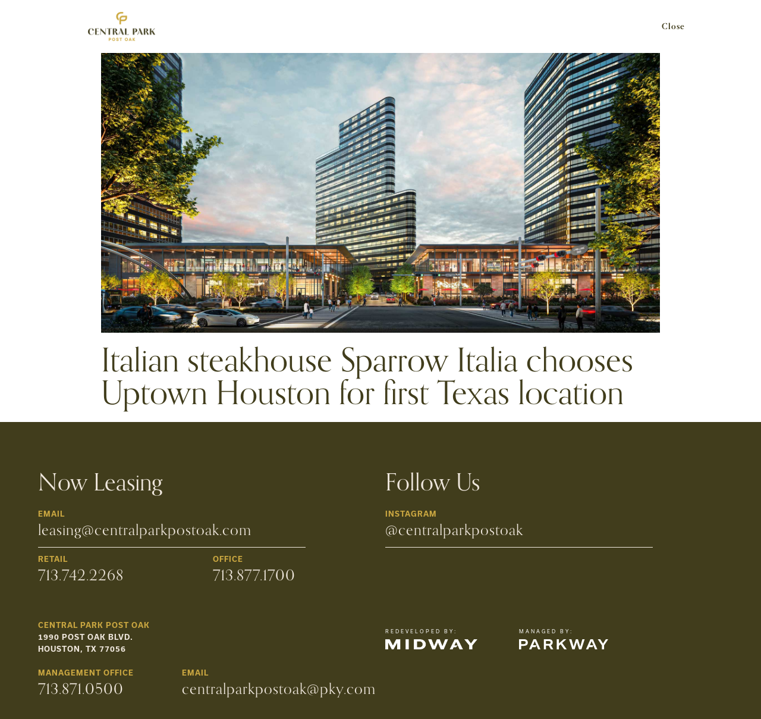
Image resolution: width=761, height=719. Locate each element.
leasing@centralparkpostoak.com (144, 530)
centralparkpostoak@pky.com (279, 689)
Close (673, 27)
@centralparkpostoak (454, 530)
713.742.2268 (81, 575)
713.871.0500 (81, 689)
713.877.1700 (254, 575)
